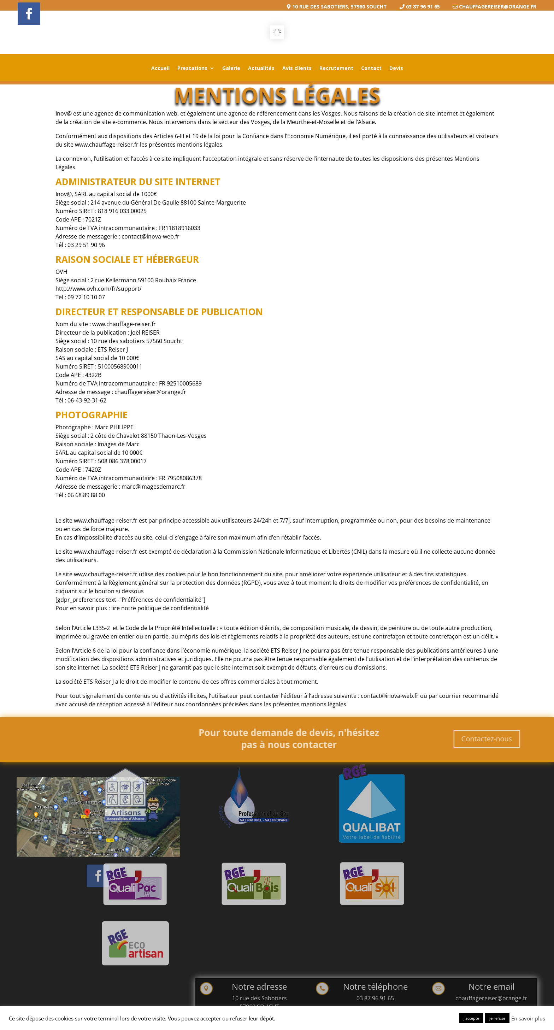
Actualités (261, 68)
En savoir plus (528, 1018)
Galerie (231, 68)
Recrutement (336, 68)
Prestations (192, 68)
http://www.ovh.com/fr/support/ (116, 301)
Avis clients (297, 68)
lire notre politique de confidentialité (172, 587)
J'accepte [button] (471, 1018)
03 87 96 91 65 (375, 998)
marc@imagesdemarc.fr (166, 478)
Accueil (160, 68)
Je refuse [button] (497, 1018)
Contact (371, 68)
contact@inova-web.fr (164, 254)
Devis (396, 68)
